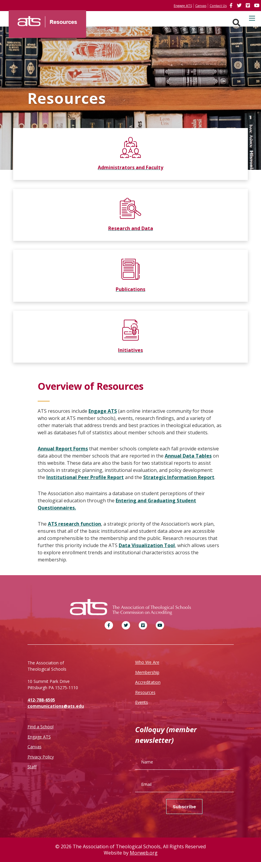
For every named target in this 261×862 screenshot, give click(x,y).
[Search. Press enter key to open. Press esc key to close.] (236, 23)
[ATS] (47, 19)
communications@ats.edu (56, 706)
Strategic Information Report (178, 477)
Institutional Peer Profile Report (85, 477)
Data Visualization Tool (147, 545)
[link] (232, 5)
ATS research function (74, 524)
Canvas (35, 746)
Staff (32, 766)
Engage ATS (102, 411)
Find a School (41, 726)
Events (141, 702)
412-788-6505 (41, 700)
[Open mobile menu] (252, 18)
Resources (145, 692)
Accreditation (148, 682)
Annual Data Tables (188, 455)
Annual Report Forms (63, 448)
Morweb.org (144, 852)
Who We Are (147, 662)
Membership (147, 672)
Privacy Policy (41, 757)
